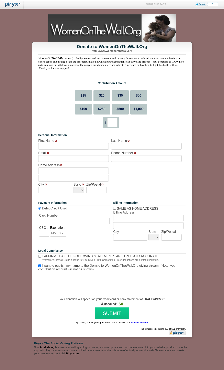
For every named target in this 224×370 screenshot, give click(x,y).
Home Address (49, 165)
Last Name (119, 140)
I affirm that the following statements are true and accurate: (100, 256)
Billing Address (124, 212)
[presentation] (111, 281)
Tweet (200, 4)
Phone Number (122, 153)
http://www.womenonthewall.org (112, 50)
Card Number (49, 215)
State (77, 184)
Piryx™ (12, 4)
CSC (42, 227)
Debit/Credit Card (54, 208)
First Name (46, 140)
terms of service (139, 322)
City (41, 184)
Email (42, 153)
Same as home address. (136, 208)
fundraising (47, 347)
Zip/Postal (93, 184)
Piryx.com (72, 353)
